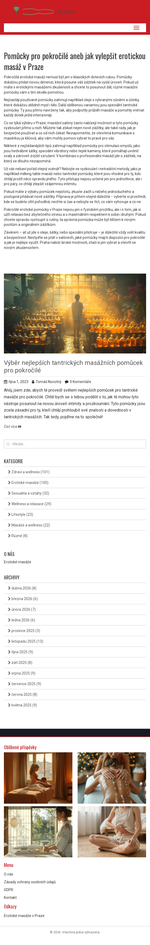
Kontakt (10, 897)
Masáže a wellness (29, 525)
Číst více (13, 427)
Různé (18, 536)
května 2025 (22, 705)
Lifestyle (20, 514)
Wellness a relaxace (29, 504)
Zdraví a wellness (28, 472)
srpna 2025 (21, 673)
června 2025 (22, 694)
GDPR (8, 890)
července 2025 (24, 684)
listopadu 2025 (25, 641)
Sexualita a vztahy (28, 493)
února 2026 (22, 609)
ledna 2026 (21, 620)
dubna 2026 (22, 588)
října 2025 (20, 652)
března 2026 (23, 599)
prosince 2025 (24, 631)
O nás (8, 874)
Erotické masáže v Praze (24, 916)
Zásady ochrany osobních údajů (30, 882)
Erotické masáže (28, 483)
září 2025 (20, 663)
